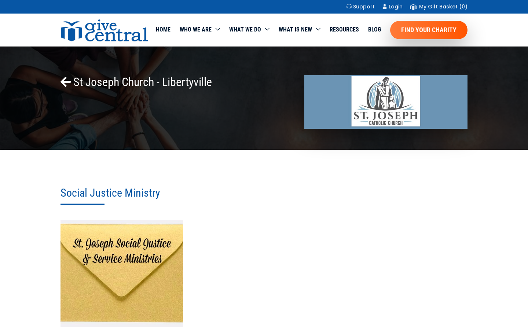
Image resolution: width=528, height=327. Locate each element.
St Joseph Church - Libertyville (136, 82)
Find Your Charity (428, 30)
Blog (374, 29)
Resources (344, 29)
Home (163, 29)
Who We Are (196, 29)
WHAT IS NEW (295, 29)
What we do (245, 29)
